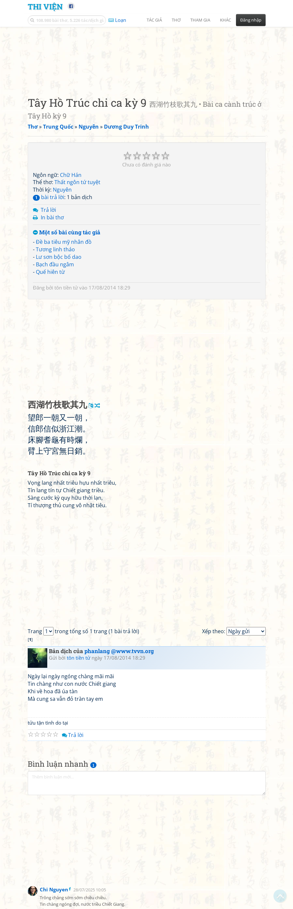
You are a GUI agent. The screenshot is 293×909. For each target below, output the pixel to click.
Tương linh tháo (55, 290)
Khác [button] (225, 20)
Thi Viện (45, 6)
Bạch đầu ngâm (55, 305)
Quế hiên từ (50, 312)
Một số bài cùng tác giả (66, 273)
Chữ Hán (70, 215)
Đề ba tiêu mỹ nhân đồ (64, 283)
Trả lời (48, 250)
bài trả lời (48, 238)
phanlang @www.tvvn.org (119, 692)
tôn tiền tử (66, 328)
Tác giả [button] (154, 20)
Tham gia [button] (200, 20)
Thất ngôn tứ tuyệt (77, 223)
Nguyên (62, 230)
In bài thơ (52, 258)
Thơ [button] (176, 20)
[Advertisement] (147, 76)
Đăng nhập (250, 20)
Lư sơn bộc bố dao (58, 297)
